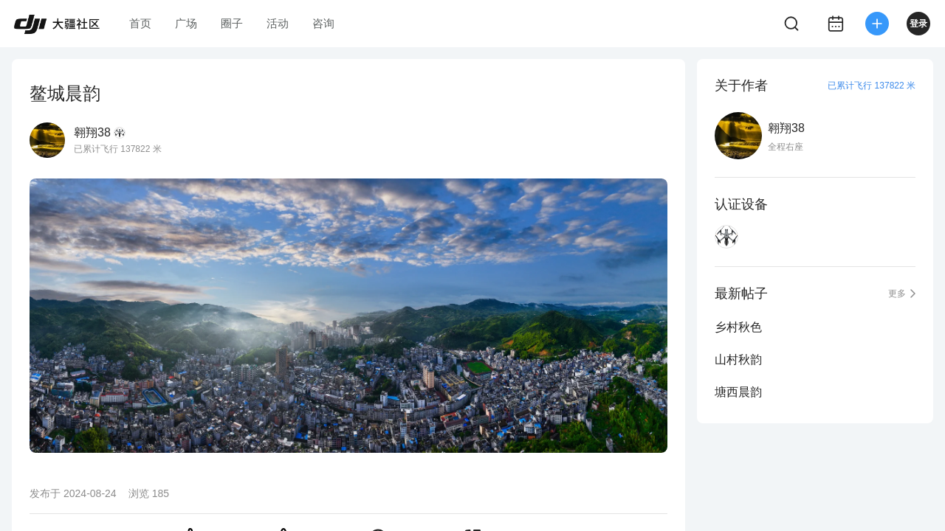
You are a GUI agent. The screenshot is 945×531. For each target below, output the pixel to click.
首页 (140, 23)
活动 (278, 23)
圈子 (232, 23)
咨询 (323, 23)
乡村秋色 (738, 327)
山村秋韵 (738, 359)
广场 (186, 23)
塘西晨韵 (738, 392)
